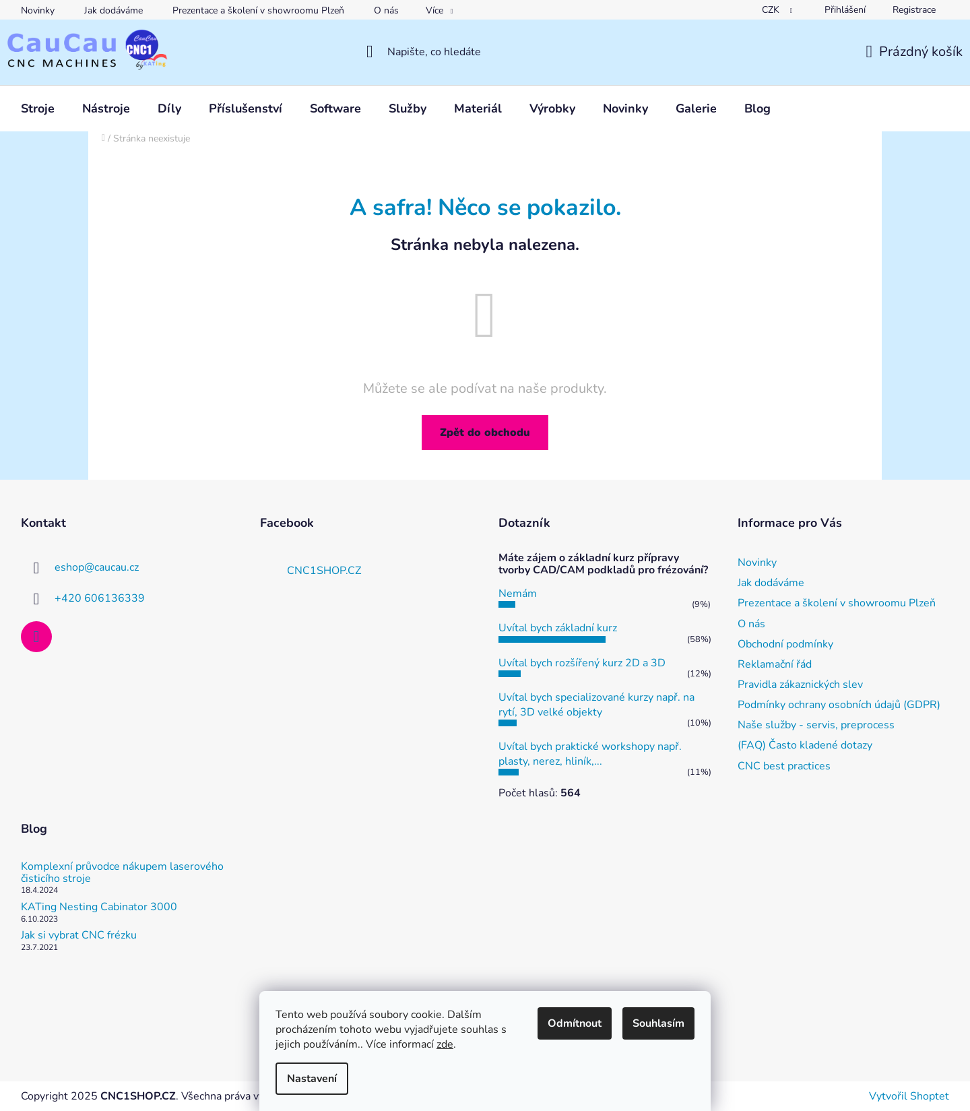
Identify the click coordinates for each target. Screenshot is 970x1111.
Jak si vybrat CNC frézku (79, 936)
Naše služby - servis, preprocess (816, 725)
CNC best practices (784, 766)
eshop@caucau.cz (97, 567)
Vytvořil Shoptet (909, 1096)
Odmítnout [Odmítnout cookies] (575, 1023)
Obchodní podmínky (785, 644)
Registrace (914, 9)
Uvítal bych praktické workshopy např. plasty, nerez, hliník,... (590, 754)
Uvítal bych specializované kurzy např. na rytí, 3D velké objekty (596, 705)
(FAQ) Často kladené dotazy (805, 745)
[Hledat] (485, 52)
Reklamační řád (775, 664)
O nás (386, 10)
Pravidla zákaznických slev (800, 684)
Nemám (517, 593)
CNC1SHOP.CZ (324, 570)
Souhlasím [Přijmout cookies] (658, 1023)
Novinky (38, 10)
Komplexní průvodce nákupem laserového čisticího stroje (122, 873)
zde (445, 1044)
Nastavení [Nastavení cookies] (312, 1078)
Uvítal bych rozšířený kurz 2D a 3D (582, 663)
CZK (772, 9)
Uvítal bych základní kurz (557, 628)
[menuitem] (37, 108)
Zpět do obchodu (485, 432)
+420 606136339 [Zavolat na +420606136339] (100, 598)
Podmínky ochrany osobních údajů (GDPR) (839, 704)
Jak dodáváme (113, 10)
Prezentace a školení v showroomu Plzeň (258, 10)
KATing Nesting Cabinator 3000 (99, 907)
